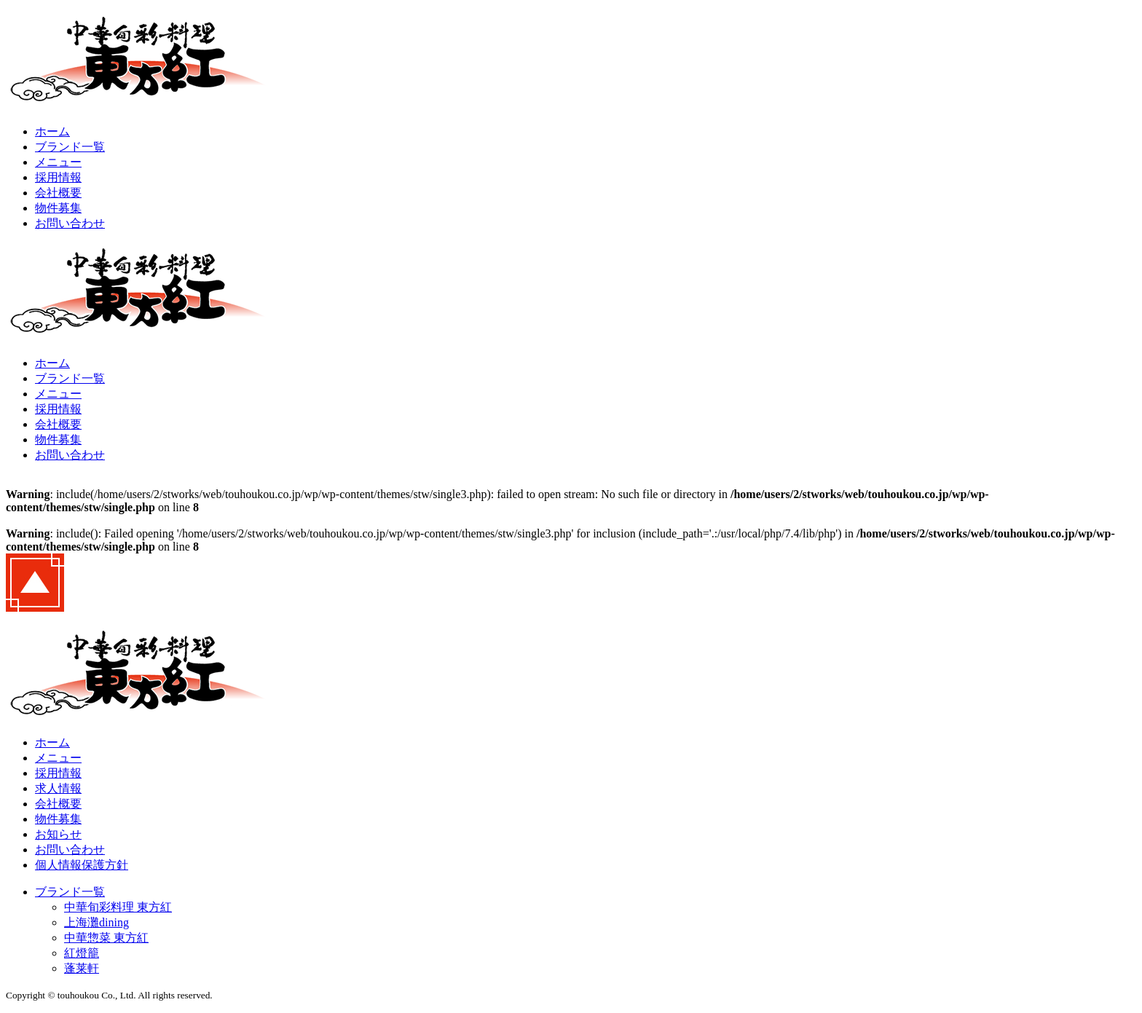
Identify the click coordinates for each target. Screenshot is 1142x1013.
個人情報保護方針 (81, 865)
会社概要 (58, 192)
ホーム (52, 131)
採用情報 (58, 177)
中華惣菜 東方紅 (106, 937)
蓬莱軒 (81, 968)
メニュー (58, 162)
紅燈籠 (81, 953)
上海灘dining (96, 922)
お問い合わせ (70, 223)
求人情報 (58, 788)
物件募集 (58, 208)
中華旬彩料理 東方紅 (118, 907)
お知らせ (58, 834)
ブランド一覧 (70, 147)
